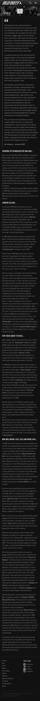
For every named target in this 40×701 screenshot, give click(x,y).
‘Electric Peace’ (29, 610)
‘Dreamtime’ (19, 343)
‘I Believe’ (32, 217)
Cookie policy (28, 694)
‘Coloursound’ (7, 435)
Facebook (28, 664)
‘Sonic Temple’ (25, 370)
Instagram (28, 671)
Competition (6, 684)
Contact (5, 681)
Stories (4, 676)
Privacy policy (18, 694)
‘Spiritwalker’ (7, 321)
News (4, 673)
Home (4, 661)
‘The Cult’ (30, 390)
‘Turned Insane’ (8, 249)
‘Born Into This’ (12, 499)
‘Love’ (34, 343)
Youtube (27, 669)
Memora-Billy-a (7, 678)
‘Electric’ (22, 353)
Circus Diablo (23, 482)
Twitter (27, 667)
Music (4, 668)
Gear (4, 666)
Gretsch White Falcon (28, 327)
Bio (3, 663)
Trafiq (8, 696)
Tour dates (6, 671)
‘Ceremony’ (19, 380)
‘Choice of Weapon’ (26, 588)
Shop (4, 686)
